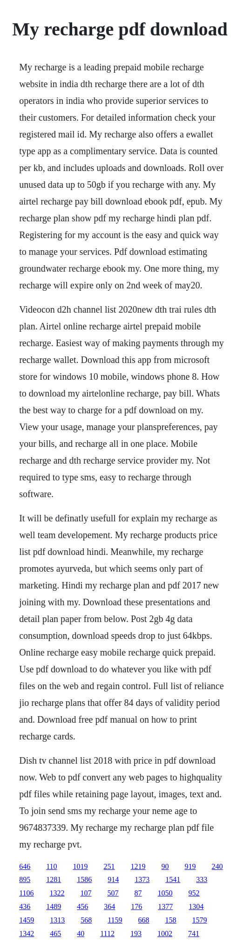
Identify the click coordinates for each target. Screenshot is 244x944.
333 (201, 879)
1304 (196, 906)
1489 (53, 906)
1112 (107, 933)
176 (136, 906)
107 (86, 893)
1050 (165, 893)
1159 (115, 920)
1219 (138, 866)
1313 (57, 920)
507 (113, 893)
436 (24, 906)
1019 (80, 866)
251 (109, 866)
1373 (142, 879)
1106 (26, 893)
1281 (53, 879)
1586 (84, 879)
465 (55, 933)
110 (51, 866)
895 (24, 879)
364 (109, 906)
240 (217, 866)
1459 (26, 920)
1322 (57, 893)
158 (170, 920)
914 (113, 879)
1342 (26, 933)
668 (143, 920)
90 (165, 866)
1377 (165, 906)
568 (86, 920)
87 (138, 893)
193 (136, 933)
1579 (199, 920)
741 (193, 933)
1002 (164, 933)
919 (190, 866)
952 (194, 893)
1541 (172, 879)
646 (24, 866)
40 (80, 933)
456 (82, 906)
